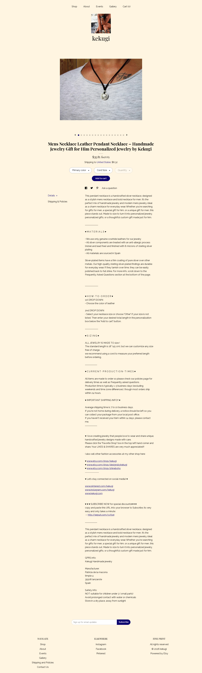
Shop (74, 6)
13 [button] (112, 135)
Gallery (113, 6)
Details (52, 195)
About (86, 6)
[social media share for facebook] (86, 188)
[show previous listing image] (75, 135)
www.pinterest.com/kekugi (99, 486)
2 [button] (81, 135)
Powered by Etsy (159, 653)
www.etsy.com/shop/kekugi (102, 461)
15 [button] (118, 135)
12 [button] (109, 135)
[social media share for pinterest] (97, 188)
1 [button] (78, 135)
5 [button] (89, 135)
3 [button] (84, 135)
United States (104, 162)
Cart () (126, 6)
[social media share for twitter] (91, 188)
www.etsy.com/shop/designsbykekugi (107, 464)
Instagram (101, 644)
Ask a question (109, 188)
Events (99, 6)
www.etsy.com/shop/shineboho (104, 468)
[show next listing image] (127, 135)
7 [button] (95, 135)
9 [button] (101, 135)
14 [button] (115, 135)
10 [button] (104, 135)
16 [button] (120, 135)
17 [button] (123, 135)
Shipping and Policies (43, 662)
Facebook (101, 649)
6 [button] (92, 135)
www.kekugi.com (94, 493)
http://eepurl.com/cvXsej (101, 515)
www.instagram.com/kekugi (99, 489)
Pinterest (100, 653)
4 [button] (87, 135)
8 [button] (98, 135)
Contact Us (43, 667)
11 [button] (106, 135)
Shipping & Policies (57, 201)
